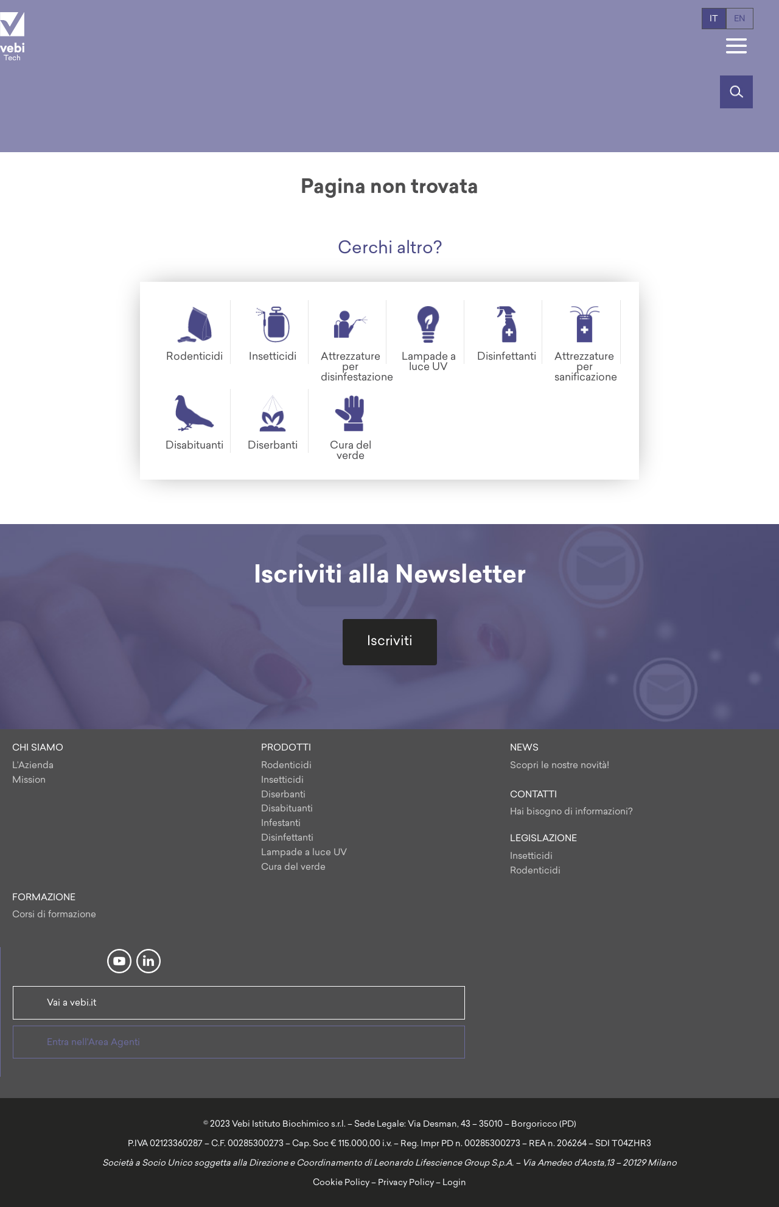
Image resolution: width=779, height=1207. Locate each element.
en (740, 19)
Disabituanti (287, 809)
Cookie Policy (341, 1183)
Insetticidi (282, 780)
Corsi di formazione (54, 915)
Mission (29, 780)
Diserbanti (283, 795)
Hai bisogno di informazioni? (571, 812)
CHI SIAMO (37, 748)
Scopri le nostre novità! (559, 766)
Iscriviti (390, 642)
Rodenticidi (286, 766)
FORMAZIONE (43, 898)
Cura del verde (293, 867)
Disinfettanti (287, 838)
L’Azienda (33, 766)
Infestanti (281, 823)
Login (454, 1183)
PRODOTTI (286, 748)
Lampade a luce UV (304, 853)
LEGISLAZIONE (543, 839)
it (714, 19)
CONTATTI (533, 795)
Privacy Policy (406, 1183)
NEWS (524, 748)
